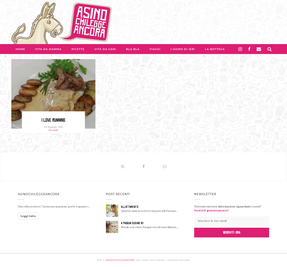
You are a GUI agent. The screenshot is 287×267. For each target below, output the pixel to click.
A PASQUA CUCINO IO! (132, 223)
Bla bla (133, 49)
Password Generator (179, 260)
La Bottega (215, 49)
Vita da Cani (105, 49)
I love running (53, 120)
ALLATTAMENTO (129, 207)
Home (20, 49)
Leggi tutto (28, 216)
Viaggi (155, 49)
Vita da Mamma (48, 49)
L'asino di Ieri (183, 49)
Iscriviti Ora (231, 232)
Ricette (78, 49)
